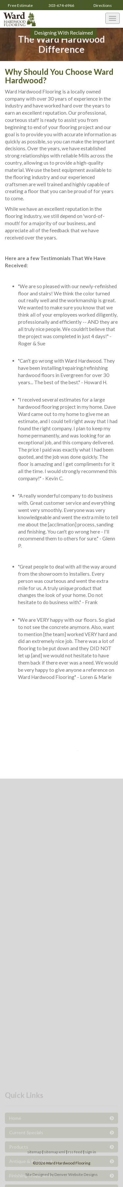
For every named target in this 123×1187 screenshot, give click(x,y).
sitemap (34, 1151)
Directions (102, 5)
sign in (90, 1151)
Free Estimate (20, 5)
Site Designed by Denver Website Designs (61, 1174)
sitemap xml (54, 1151)
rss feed (75, 1151)
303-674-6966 (61, 5)
